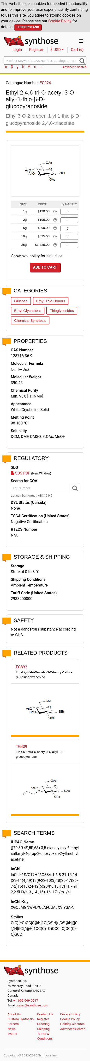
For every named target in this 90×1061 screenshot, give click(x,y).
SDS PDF (20, 473)
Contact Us (45, 1014)
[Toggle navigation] (81, 41)
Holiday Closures (72, 1024)
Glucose (21, 301)
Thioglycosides (62, 311)
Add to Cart (45, 267)
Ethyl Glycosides (27, 311)
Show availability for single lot (36, 256)
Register (36, 49)
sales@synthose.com (32, 1005)
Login (17, 49)
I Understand (28, 27)
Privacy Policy (70, 1014)
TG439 (21, 746)
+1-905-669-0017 (25, 1000)
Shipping (43, 1029)
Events (12, 1034)
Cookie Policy (59, 21)
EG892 (21, 667)
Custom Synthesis (20, 1019)
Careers (13, 1024)
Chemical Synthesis (30, 320)
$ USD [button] (55, 49)
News (11, 1029)
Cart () (77, 49)
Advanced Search (74, 67)
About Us (14, 1014)
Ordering (43, 1024)
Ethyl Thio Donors (50, 301)
